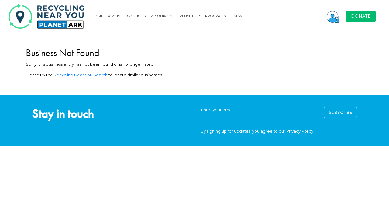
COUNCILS (136, 16)
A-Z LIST (115, 16)
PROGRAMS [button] (215, 16)
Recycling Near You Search (81, 75)
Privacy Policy (299, 131)
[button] (332, 16)
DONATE (361, 16)
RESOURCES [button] (161, 16)
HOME (97, 16)
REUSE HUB (190, 16)
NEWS (238, 16)
